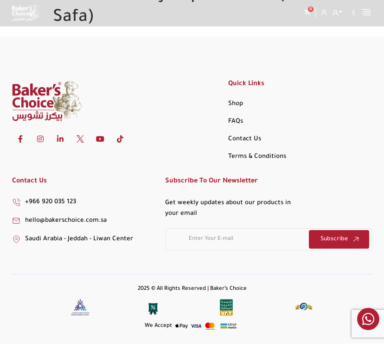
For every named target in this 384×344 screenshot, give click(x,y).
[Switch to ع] (354, 12)
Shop (235, 103)
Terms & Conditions (257, 156)
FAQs (235, 121)
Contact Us (244, 139)
